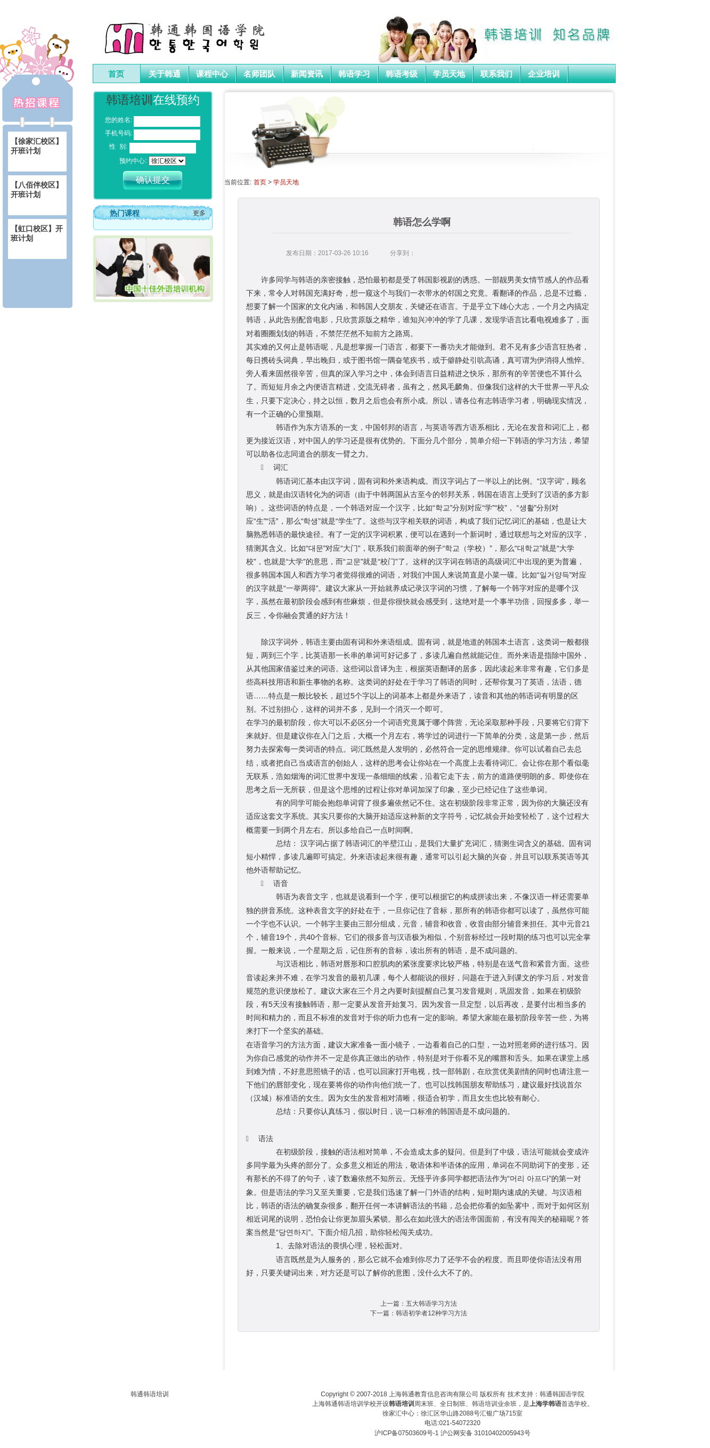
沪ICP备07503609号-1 (406, 1433)
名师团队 (259, 74)
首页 (116, 74)
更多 (199, 213)
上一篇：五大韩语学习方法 (418, 1303)
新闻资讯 (307, 74)
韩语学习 (354, 74)
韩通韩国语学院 (562, 1394)
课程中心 (212, 74)
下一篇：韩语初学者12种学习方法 (418, 1313)
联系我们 (496, 74)
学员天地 (449, 74)
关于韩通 (165, 74)
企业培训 (544, 74)
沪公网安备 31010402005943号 (485, 1433)
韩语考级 (402, 74)
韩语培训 (129, 100)
